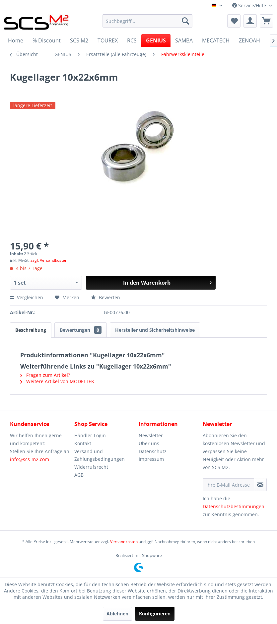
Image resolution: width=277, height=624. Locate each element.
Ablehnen (117, 613)
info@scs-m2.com (29, 459)
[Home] (15, 40)
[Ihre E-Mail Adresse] (228, 484)
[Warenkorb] (266, 21)
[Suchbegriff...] (147, 21)
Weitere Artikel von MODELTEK (57, 381)
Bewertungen (81, 330)
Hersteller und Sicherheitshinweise (155, 330)
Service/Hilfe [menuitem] (249, 5)
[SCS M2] (79, 40)
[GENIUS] (156, 40)
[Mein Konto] (250, 21)
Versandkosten (124, 541)
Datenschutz (153, 451)
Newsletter (151, 435)
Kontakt (82, 443)
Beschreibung (30, 330)
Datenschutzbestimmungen (233, 506)
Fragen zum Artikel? (45, 375)
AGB (79, 475)
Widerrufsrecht (91, 467)
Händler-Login (90, 435)
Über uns (149, 443)
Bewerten (105, 297)
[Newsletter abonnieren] (260, 484)
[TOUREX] (107, 40)
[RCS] (131, 40)
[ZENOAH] (249, 40)
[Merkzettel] (234, 21)
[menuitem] (147, 21)
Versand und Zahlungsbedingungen (99, 455)
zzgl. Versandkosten (49, 260)
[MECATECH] (215, 40)
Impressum (151, 459)
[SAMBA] (184, 40)
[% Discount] (46, 40)
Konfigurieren (155, 613)
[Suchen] (185, 21)
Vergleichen (26, 297)
